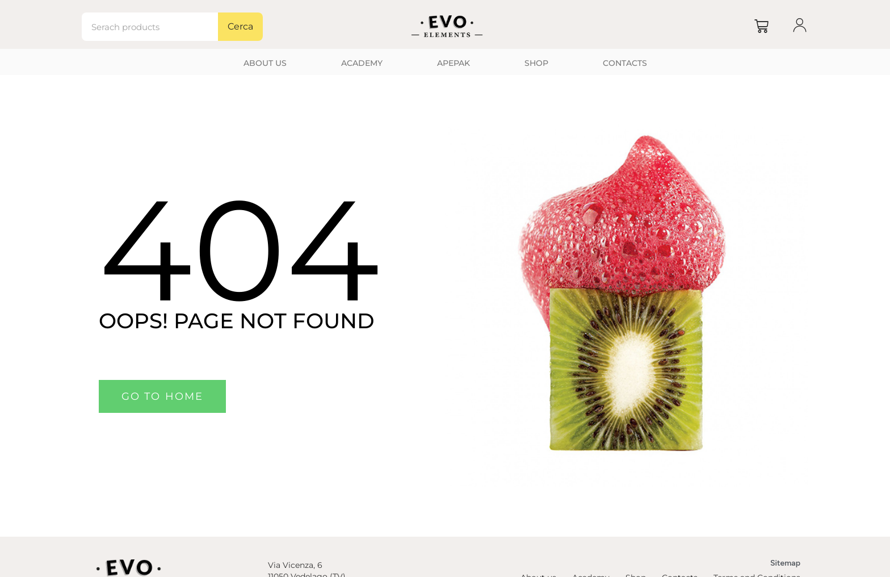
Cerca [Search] (240, 26)
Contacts (625, 63)
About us (265, 63)
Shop (536, 63)
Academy (362, 63)
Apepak (453, 63)
